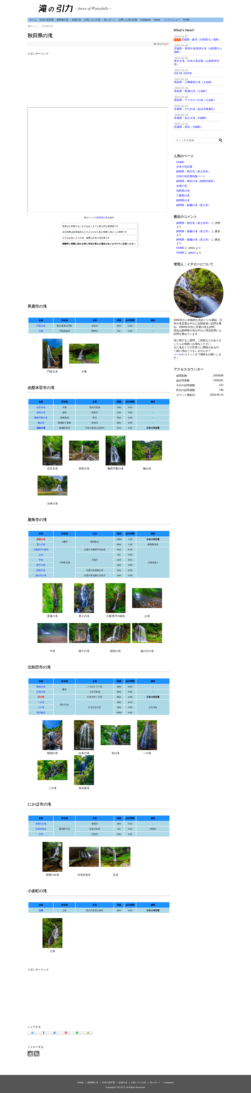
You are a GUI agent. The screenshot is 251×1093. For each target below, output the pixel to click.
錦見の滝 (41, 570)
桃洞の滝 (41, 686)
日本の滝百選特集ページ (191, 176)
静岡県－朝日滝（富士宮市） (193, 171)
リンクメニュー (172, 19)
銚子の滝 (41, 565)
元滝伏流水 (41, 829)
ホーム (32, 19)
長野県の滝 (183, 190)
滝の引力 (121, 1087)
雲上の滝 (41, 544)
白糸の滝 (41, 692)
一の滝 (41, 702)
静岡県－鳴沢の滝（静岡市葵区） (196, 181)
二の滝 (41, 707)
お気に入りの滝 (92, 19)
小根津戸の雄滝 (40, 549)
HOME (180, 162)
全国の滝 (76, 19)
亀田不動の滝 (40, 417)
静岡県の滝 (62, 19)
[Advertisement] (99, 79)
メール (178, 354)
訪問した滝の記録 (128, 19)
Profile (186, 19)
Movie (157, 19)
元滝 (41, 834)
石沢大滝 (41, 407)
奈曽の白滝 (41, 823)
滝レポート (109, 19)
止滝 (41, 554)
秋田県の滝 (102, 217)
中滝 (41, 560)
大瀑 (41, 331)
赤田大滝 (41, 412)
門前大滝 (41, 326)
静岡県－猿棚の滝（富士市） (193, 205)
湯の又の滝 (41, 575)
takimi (191, 252)
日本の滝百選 (46, 19)
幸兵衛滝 (41, 712)
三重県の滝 (183, 195)
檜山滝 (41, 423)
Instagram (145, 19)
